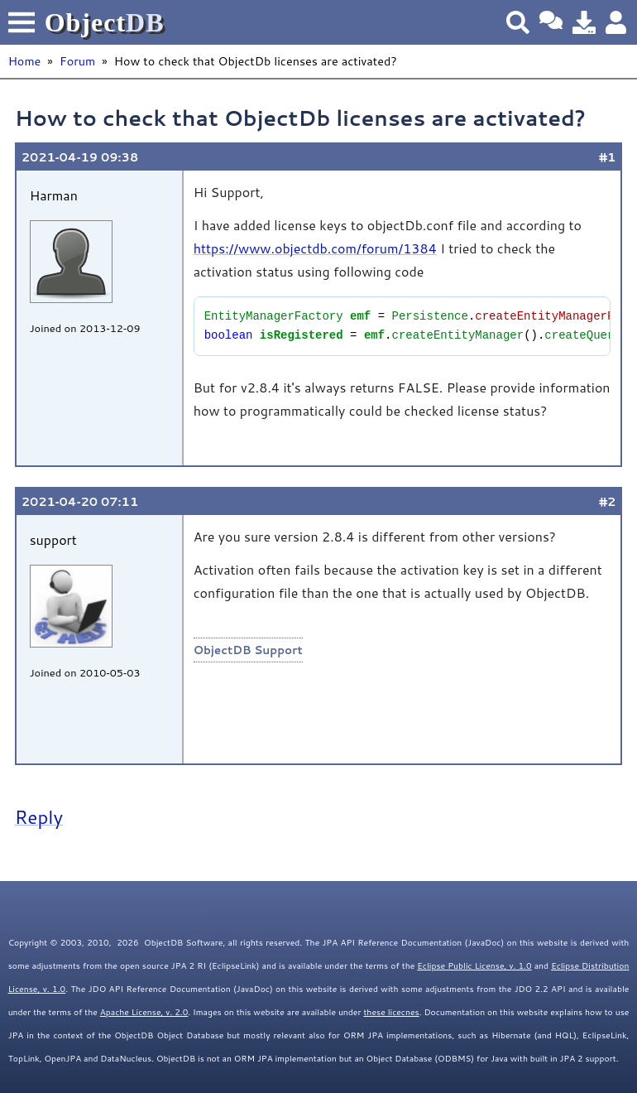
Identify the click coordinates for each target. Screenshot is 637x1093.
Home (24, 61)
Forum (77, 61)
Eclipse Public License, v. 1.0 (474, 965)
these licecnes (391, 1012)
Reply (39, 816)
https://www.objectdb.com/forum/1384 (315, 248)
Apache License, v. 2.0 (144, 1012)
